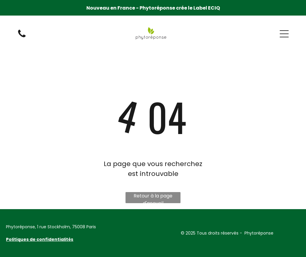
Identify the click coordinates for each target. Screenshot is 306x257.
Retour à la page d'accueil (153, 197)
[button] (284, 33)
